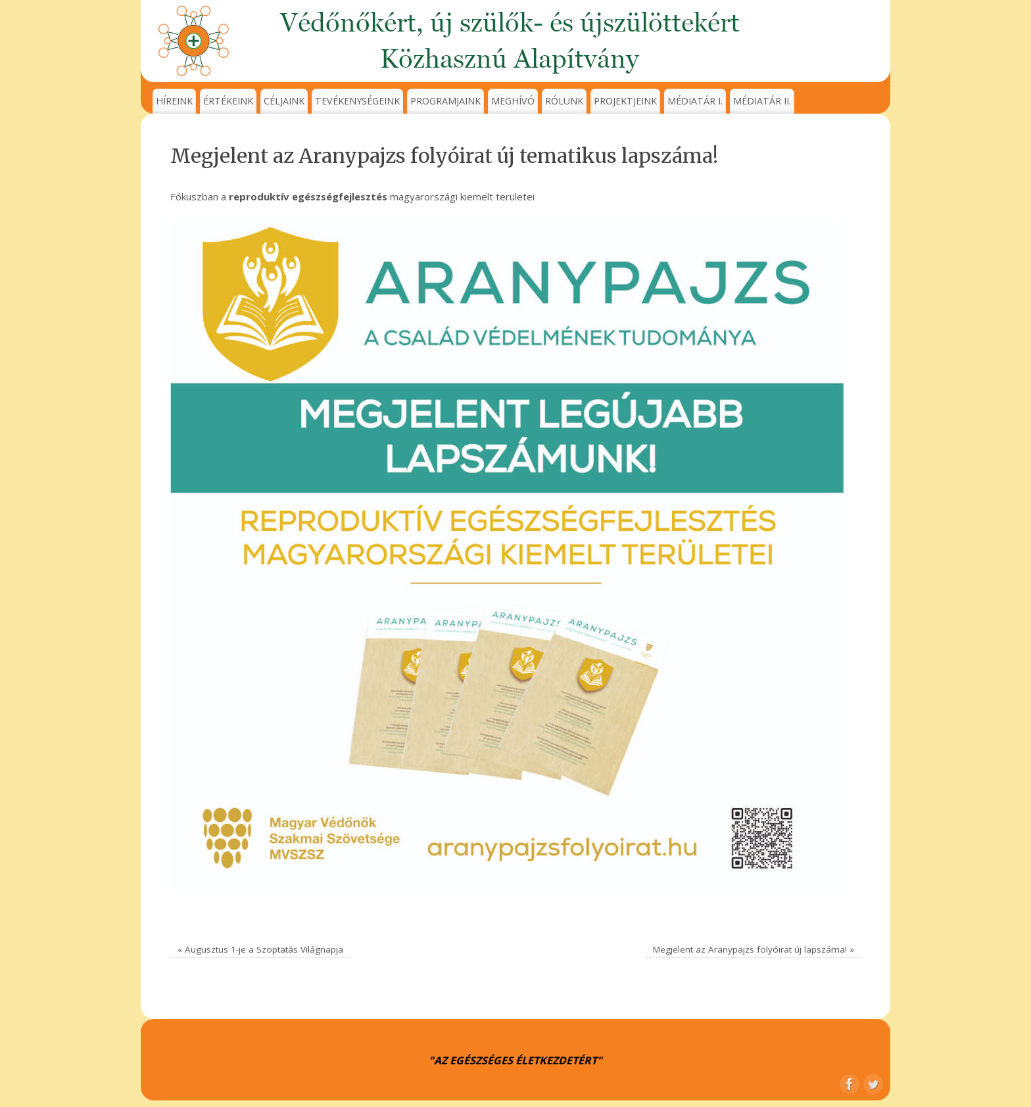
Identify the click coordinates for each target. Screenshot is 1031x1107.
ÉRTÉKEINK (228, 101)
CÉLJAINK (284, 101)
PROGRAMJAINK (445, 101)
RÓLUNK (564, 101)
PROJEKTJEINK (625, 101)
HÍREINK (174, 101)
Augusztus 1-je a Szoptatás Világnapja (260, 949)
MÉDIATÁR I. (695, 101)
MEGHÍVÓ (513, 101)
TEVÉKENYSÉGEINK (357, 101)
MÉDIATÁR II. (762, 101)
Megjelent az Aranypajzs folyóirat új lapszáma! (753, 949)
